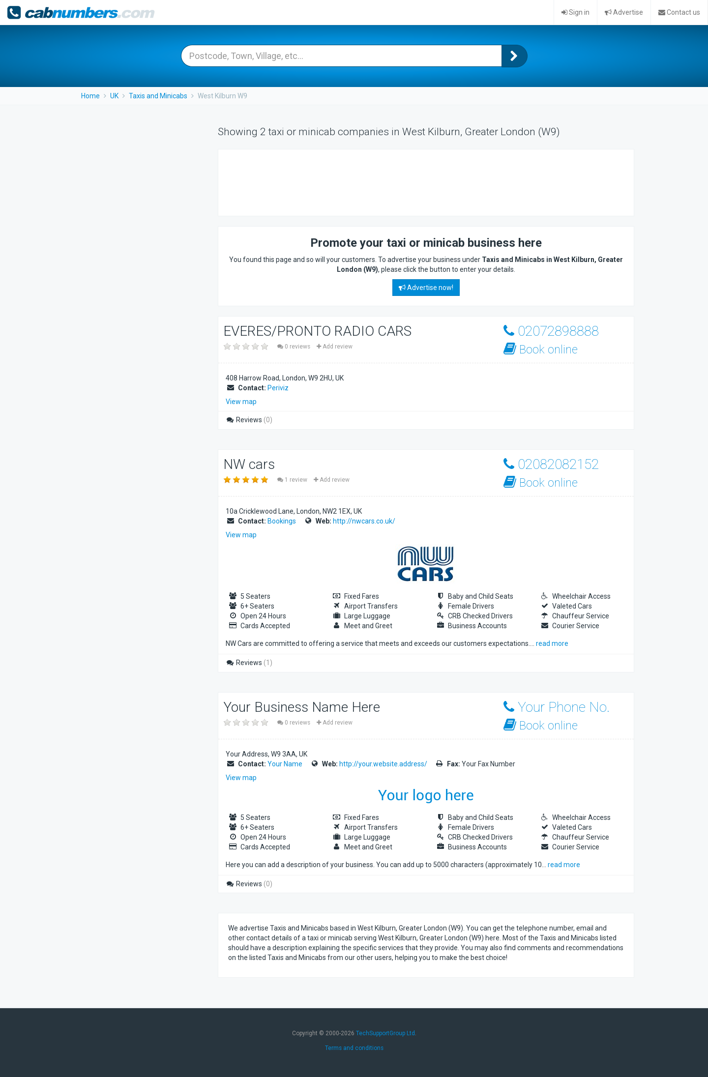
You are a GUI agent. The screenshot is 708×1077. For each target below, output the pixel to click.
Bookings (281, 521)
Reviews (249, 420)
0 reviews (294, 346)
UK (114, 96)
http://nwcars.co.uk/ (364, 521)
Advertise (624, 12)
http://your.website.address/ (383, 764)
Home (90, 96)
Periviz (278, 388)
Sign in (575, 12)
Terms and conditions (354, 1048)
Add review (335, 346)
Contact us (679, 12)
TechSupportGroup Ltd (385, 1033)
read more (552, 643)
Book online (540, 349)
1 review (293, 479)
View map (241, 402)
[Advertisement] (407, 181)
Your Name (284, 764)
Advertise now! (426, 287)
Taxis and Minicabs (158, 96)
